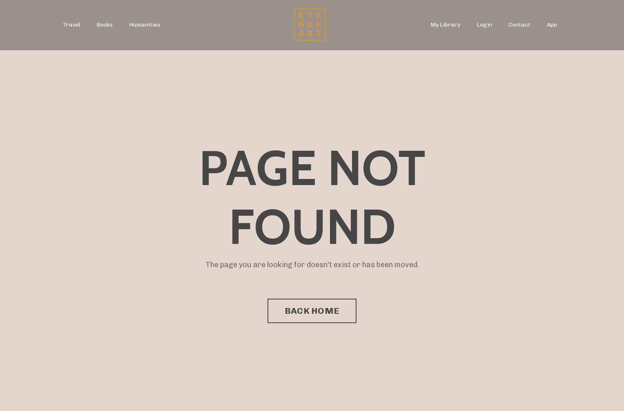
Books (104, 24)
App (552, 24)
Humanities (144, 24)
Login (484, 24)
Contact (519, 24)
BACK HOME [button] (312, 311)
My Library (445, 24)
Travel (71, 24)
